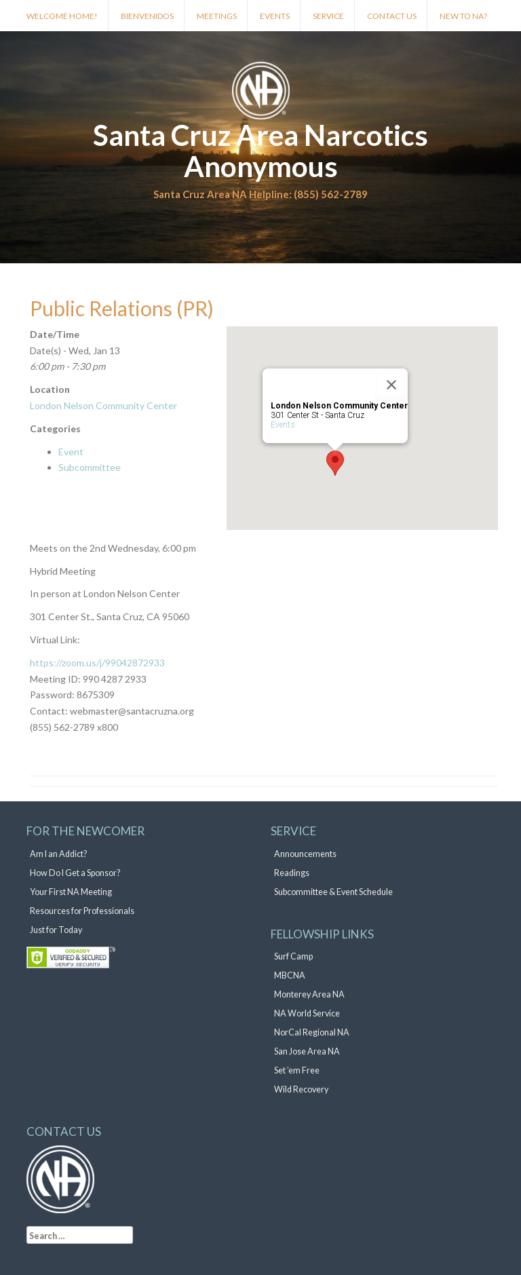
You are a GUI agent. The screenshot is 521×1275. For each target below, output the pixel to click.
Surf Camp (293, 956)
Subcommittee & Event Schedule (333, 892)
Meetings (217, 16)
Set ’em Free (297, 1070)
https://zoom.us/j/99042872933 (97, 662)
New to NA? (463, 16)
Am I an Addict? (58, 854)
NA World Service (307, 1013)
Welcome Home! (62, 16)
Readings (291, 873)
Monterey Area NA (309, 994)
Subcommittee (89, 467)
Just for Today (56, 930)
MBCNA (289, 975)
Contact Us (392, 16)
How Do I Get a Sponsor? (75, 873)
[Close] (391, 384)
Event (70, 451)
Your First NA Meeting (71, 892)
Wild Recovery (301, 1089)
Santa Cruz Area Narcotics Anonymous (260, 150)
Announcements (305, 854)
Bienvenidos (147, 16)
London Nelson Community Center (103, 405)
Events (275, 16)
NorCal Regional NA (311, 1032)
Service (328, 16)
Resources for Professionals (82, 911)
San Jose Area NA (307, 1051)
